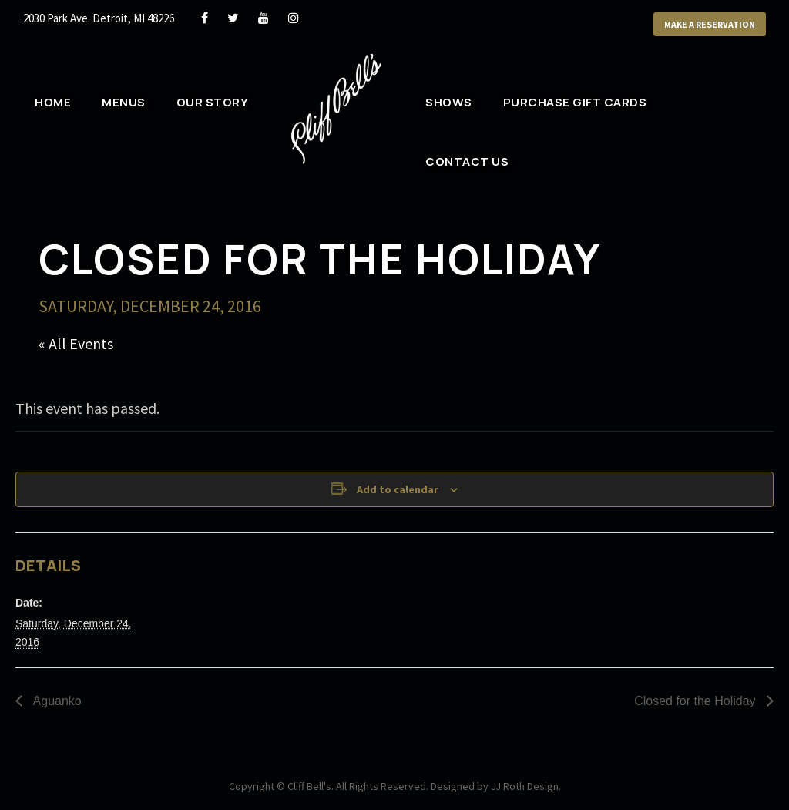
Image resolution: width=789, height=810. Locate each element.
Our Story (212, 102)
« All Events (76, 343)
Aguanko (56, 700)
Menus (124, 102)
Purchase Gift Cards (575, 102)
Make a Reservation (709, 24)
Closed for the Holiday (696, 700)
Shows (448, 102)
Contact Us (467, 161)
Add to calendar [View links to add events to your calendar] (397, 489)
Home (53, 102)
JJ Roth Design (525, 786)
